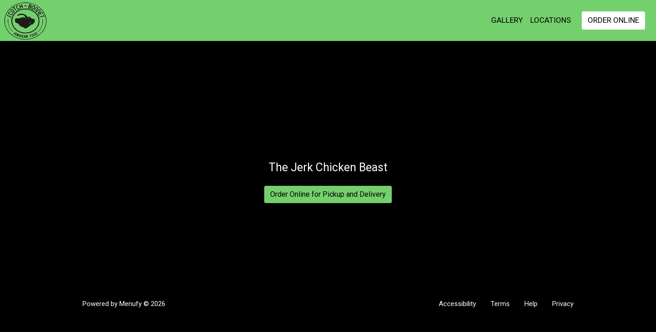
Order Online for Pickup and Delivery (328, 194)
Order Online (613, 20)
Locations (550, 20)
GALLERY (507, 20)
